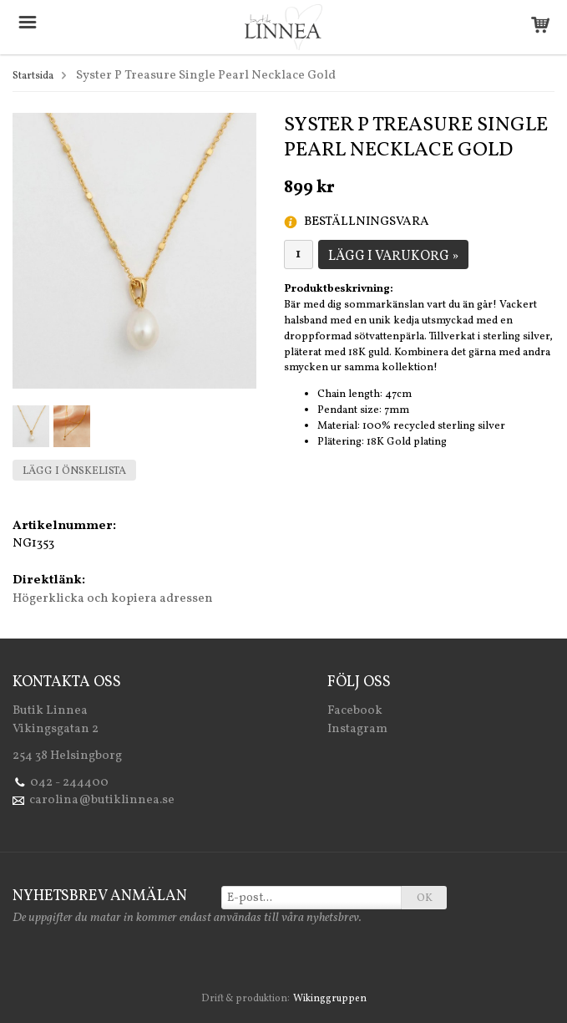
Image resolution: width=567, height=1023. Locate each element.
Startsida (33, 76)
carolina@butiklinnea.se (102, 800)
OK (425, 898)
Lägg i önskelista (74, 471)
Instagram (357, 729)
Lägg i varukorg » (393, 256)
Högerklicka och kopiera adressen (113, 599)
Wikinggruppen (330, 998)
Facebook (354, 711)
